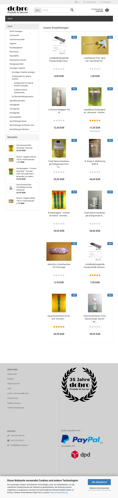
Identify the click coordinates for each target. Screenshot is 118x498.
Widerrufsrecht (13, 384)
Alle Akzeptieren (99, 482)
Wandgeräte (15, 113)
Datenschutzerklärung (59, 492)
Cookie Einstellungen (15, 408)
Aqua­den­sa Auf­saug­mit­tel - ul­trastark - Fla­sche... (95, 111)
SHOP (10, 19)
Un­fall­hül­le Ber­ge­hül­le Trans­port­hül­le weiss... (59, 59)
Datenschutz (12, 398)
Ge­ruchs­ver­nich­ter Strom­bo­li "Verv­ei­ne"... (59, 317)
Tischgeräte (14, 109)
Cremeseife (14, 35)
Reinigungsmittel (16, 64)
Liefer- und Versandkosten (18, 393)
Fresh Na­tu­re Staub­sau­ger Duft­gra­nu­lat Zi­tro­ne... (59, 164)
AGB (9, 388)
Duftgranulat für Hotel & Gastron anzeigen (23, 84)
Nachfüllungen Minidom (19, 129)
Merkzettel (105, 2)
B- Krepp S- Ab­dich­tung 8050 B (95, 162)
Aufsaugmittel (15, 117)
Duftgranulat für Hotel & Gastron (21, 77)
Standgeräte (15, 105)
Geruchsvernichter (17, 39)
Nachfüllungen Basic (18, 121)
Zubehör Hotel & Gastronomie (20, 91)
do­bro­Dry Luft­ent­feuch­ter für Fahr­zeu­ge (59, 265)
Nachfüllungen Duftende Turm (22, 125)
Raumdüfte (14, 56)
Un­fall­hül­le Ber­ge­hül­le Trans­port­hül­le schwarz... (95, 265)
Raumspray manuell (18, 60)
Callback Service (14, 403)
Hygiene (13, 43)
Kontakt (10, 379)
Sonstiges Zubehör (17, 68)
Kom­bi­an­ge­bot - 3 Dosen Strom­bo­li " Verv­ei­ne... (59, 214)
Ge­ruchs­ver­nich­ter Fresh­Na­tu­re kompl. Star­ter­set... (95, 319)
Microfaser (14, 52)
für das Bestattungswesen (22, 96)
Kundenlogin (90, 2)
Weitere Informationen (99, 488)
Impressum (12, 374)
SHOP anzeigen (16, 31)
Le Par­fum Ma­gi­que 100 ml (59, 111)
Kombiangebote (16, 48)
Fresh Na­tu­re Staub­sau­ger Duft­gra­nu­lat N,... (94, 214)
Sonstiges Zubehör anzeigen (23, 72)
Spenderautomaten (17, 101)
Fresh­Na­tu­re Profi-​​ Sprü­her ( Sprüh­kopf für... (95, 59)
